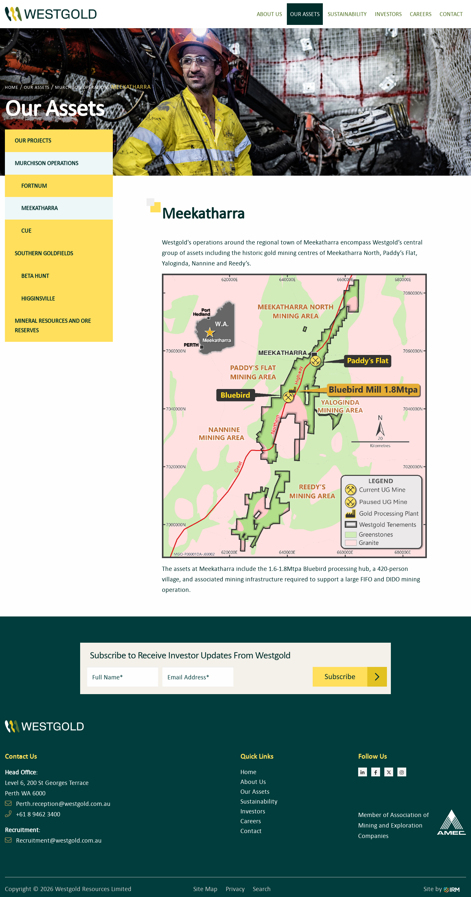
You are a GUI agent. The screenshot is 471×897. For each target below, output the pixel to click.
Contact (451, 13)
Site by (442, 888)
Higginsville (38, 298)
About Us (269, 13)
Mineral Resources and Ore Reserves (53, 325)
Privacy (235, 888)
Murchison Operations (46, 163)
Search (262, 888)
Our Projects (33, 140)
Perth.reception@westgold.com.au (63, 803)
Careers (420, 13)
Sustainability (347, 13)
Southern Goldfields (44, 253)
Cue (26, 230)
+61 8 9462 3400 (38, 814)
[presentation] (273, 676)
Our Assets (305, 13)
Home (248, 771)
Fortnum (34, 185)
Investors (388, 13)
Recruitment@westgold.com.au (59, 840)
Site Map (205, 888)
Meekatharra (39, 208)
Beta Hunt (35, 275)
